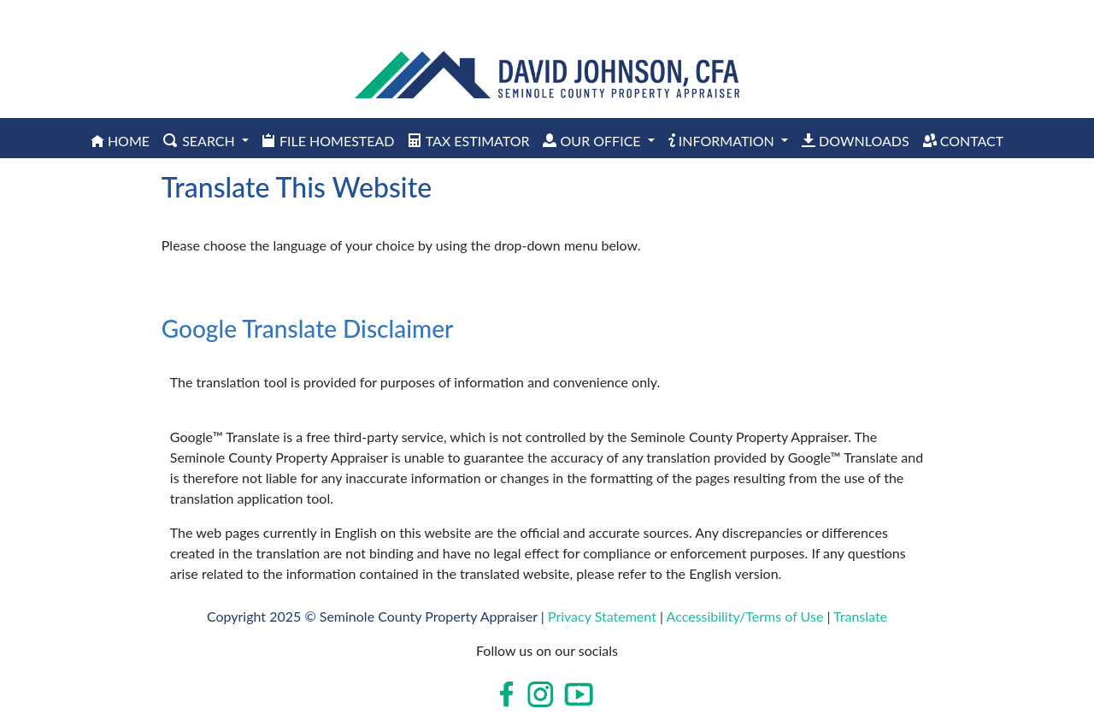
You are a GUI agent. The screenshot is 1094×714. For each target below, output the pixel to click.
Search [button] (200, 141)
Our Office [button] (593, 141)
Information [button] (723, 141)
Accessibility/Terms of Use (745, 616)
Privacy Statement (602, 616)
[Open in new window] (508, 694)
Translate (860, 616)
